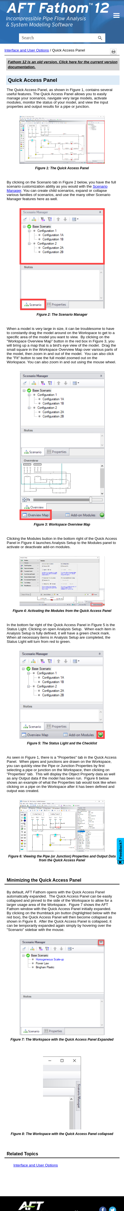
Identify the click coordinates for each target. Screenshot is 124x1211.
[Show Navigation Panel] (116, 15)
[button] (100, 37)
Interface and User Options (26, 50)
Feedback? (120, 849)
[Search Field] (62, 37)
